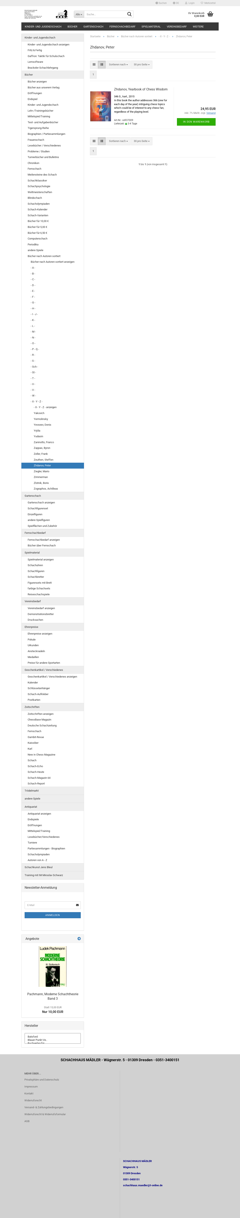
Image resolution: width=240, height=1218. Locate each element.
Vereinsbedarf (177, 26)
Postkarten (34, 699)
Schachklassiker (37, 180)
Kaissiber (33, 742)
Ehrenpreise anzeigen (40, 633)
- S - (33, 360)
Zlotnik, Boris (41, 482)
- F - (33, 296)
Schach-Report (36, 783)
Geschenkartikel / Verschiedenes (44, 669)
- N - (33, 337)
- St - (33, 372)
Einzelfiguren (35, 514)
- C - (33, 279)
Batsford (52, 1036)
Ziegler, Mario (41, 471)
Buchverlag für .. (52, 1043)
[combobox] (118, 65)
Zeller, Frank (41, 453)
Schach (32, 760)
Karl (30, 748)
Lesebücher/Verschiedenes (44, 836)
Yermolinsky (41, 419)
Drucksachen (35, 619)
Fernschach (34, 168)
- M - (33, 331)
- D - (33, 285)
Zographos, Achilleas (46, 488)
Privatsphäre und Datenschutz (41, 1079)
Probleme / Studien (39, 151)
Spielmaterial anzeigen (41, 559)
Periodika (33, 244)
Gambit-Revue (36, 737)
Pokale (32, 639)
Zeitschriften (32, 706)
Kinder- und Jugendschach (43, 26)
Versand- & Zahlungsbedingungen (43, 1107)
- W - (33, 395)
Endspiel (32, 99)
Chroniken (33, 163)
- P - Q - (35, 349)
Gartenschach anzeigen (41, 502)
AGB (26, 1121)
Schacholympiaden (39, 203)
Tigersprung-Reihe (38, 128)
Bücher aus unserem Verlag (43, 87)
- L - (33, 325)
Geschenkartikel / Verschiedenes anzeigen (52, 676)
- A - (33, 267)
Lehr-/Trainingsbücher (40, 110)
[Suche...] (79, 14)
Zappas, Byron (42, 447)
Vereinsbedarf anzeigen (41, 608)
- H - (33, 308)
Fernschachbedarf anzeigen (44, 539)
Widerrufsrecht (33, 1100)
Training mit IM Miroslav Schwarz (44, 875)
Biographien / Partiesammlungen (46, 133)
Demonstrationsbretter (41, 614)
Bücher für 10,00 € (38, 221)
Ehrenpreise (31, 626)
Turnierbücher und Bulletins (43, 157)
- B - (33, 273)
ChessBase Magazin (39, 719)
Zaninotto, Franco (44, 442)
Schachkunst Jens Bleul (38, 867)
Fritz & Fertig (35, 50)
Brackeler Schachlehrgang (43, 67)
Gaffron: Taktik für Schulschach (46, 56)
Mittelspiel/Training (39, 116)
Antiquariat (31, 806)
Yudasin (38, 436)
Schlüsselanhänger (39, 688)
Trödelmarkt (32, 790)
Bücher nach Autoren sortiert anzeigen (52, 261)
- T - (33, 378)
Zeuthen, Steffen (43, 459)
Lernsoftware (35, 61)
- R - (33, 354)
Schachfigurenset (38, 508)
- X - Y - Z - (37, 401)
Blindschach (35, 197)
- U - (33, 383)
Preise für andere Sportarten (44, 662)
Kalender (33, 682)
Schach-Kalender (37, 209)
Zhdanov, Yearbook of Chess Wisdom (141, 89)
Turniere (32, 842)
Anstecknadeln (36, 651)
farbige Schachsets (39, 588)
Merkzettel (208, 3)
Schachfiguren (36, 571)
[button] (176, 3)
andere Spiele (35, 250)
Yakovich (39, 413)
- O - (33, 343)
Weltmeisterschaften (40, 192)
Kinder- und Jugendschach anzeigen (48, 44)
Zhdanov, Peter (42, 465)
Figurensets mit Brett (40, 582)
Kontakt (28, 1093)
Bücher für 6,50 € (37, 232)
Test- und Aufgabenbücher (43, 122)
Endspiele (33, 819)
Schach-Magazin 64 (39, 777)
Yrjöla (37, 430)
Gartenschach (93, 26)
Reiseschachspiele (39, 594)
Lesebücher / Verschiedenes (44, 145)
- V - (33, 389)
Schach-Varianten (38, 215)
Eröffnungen (35, 93)
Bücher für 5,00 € (37, 226)
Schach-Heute (36, 771)
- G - (33, 302)
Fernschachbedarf (122, 26)
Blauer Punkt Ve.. (52, 1040)
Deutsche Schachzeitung (42, 725)
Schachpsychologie (39, 186)
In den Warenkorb (196, 121)
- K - (33, 320)
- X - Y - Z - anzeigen (45, 407)
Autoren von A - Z (37, 860)
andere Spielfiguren (39, 520)
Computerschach (37, 238)
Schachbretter (36, 576)
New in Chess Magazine (41, 754)
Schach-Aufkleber (38, 694)
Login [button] (190, 3)
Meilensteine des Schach (42, 174)
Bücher (72, 26)
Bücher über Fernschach (42, 545)
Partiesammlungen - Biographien (46, 848)
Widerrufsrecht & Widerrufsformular (45, 1114)
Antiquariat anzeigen (39, 813)
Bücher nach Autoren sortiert (44, 256)
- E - (33, 290)
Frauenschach (36, 139)
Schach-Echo (35, 766)
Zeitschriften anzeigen (40, 713)
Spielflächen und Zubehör (42, 525)
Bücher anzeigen (37, 81)
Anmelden (52, 915)
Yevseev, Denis (42, 424)
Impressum (31, 1086)
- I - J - (34, 314)
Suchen (161, 3)
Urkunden (33, 645)
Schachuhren (35, 565)
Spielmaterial (151, 26)
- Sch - (34, 366)
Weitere (198, 26)
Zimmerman (41, 477)
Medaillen (33, 657)
